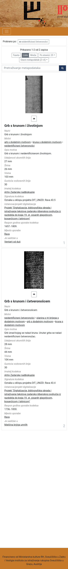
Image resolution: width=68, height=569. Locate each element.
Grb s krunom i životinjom (23, 126)
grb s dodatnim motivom (17, 142)
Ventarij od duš (12, 241)
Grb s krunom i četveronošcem (27, 301)
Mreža (33, 55)
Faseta (16, 55)
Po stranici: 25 (46, 55)
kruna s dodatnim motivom (47, 142)
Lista (25, 55)
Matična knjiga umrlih (16, 424)
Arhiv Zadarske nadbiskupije (19, 192)
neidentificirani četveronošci (33, 42)
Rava (7, 234)
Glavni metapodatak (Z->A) (33, 60)
